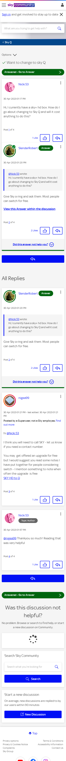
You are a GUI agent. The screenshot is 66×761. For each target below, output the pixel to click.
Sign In (61, 6)
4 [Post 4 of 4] (9, 556)
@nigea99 (10, 538)
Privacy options (10, 740)
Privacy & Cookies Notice (15, 744)
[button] (60, 83)
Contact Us (57, 748)
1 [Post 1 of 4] (9, 129)
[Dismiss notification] (61, 14)
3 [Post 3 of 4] (9, 491)
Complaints (9, 748)
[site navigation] (4, 5)
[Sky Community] (22, 5)
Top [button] (34, 733)
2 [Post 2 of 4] (9, 222)
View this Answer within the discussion (29, 209)
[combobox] (30, 28)
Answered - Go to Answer (33, 72)
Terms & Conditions (53, 740)
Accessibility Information (50, 744)
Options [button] (6, 54)
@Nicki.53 (13, 173)
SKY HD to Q (12, 478)
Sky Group (8, 751)
